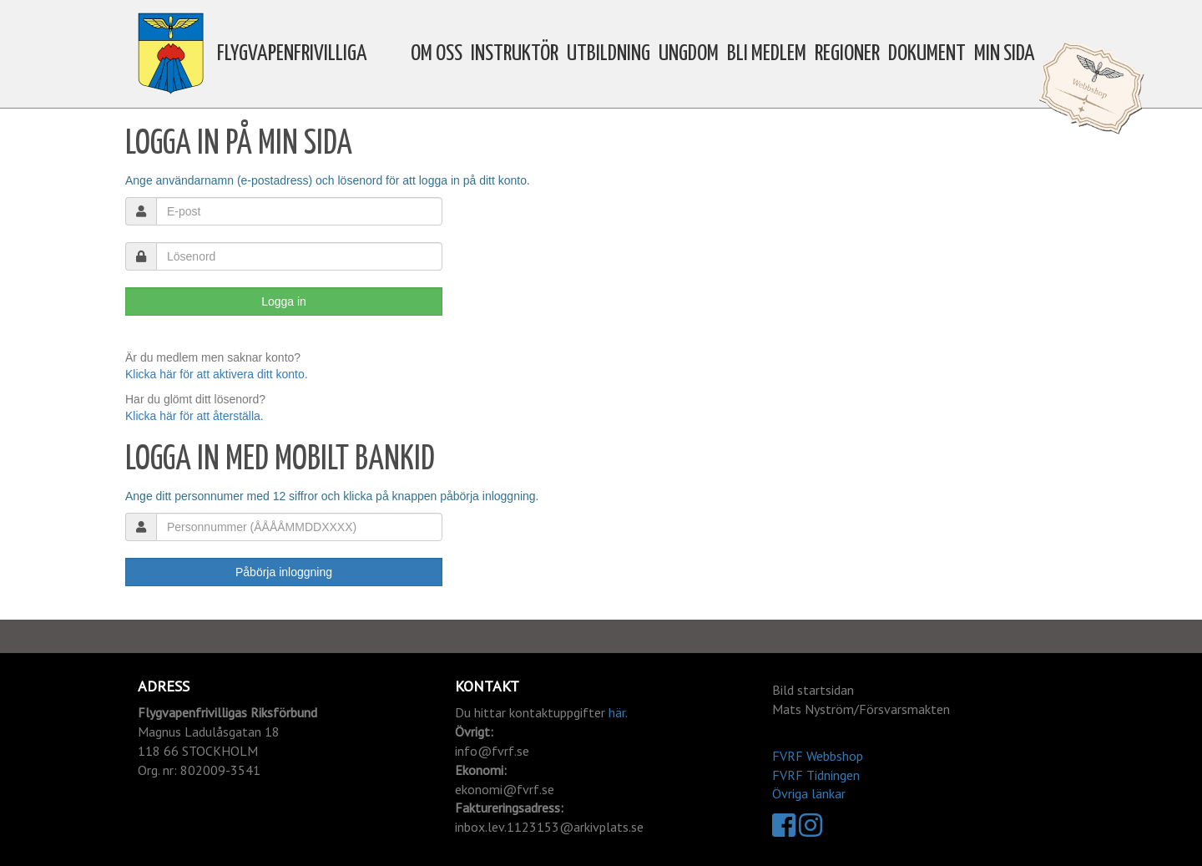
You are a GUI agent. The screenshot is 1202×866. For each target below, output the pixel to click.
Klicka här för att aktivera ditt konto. (216, 374)
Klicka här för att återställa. (194, 416)
